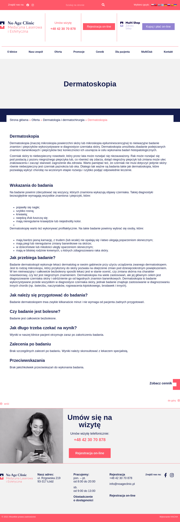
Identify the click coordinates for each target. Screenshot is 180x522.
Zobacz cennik (161, 383)
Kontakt (168, 51)
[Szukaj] (103, 5)
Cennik (100, 51)
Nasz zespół (36, 51)
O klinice (12, 51)
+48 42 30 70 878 (63, 28)
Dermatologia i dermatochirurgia (63, 120)
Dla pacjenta (122, 51)
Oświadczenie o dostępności (83, 498)
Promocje (79, 51)
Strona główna (19, 120)
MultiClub (146, 51)
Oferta (58, 51)
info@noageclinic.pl (122, 484)
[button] (6, 404)
